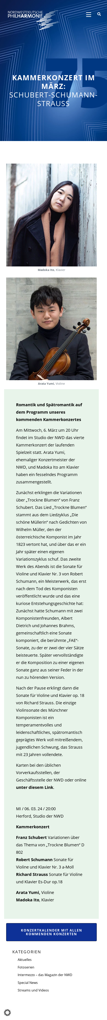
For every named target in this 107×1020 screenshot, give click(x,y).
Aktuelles (25, 959)
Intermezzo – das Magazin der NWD (45, 975)
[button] (7, 1012)
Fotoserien (26, 967)
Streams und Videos (33, 990)
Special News (28, 982)
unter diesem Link (34, 787)
